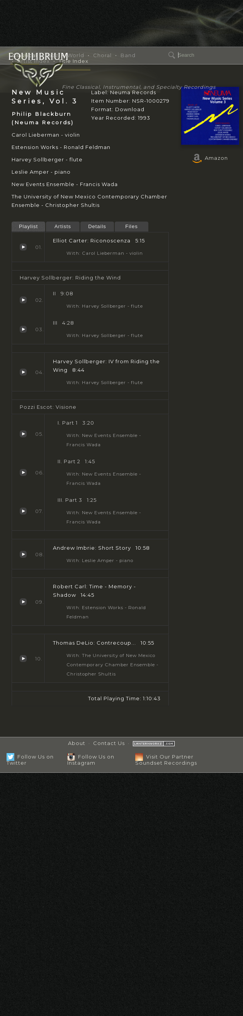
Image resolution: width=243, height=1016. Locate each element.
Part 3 (23, 511)
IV (23, 372)
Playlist (28, 226)
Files (131, 226)
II (23, 299)
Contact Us (109, 743)
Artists (62, 226)
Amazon (210, 158)
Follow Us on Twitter (30, 759)
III (23, 329)
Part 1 (23, 433)
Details (97, 226)
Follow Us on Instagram (90, 759)
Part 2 (23, 472)
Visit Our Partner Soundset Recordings (166, 759)
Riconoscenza (23, 247)
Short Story (23, 554)
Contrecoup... (23, 658)
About (76, 743)
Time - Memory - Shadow (23, 601)
